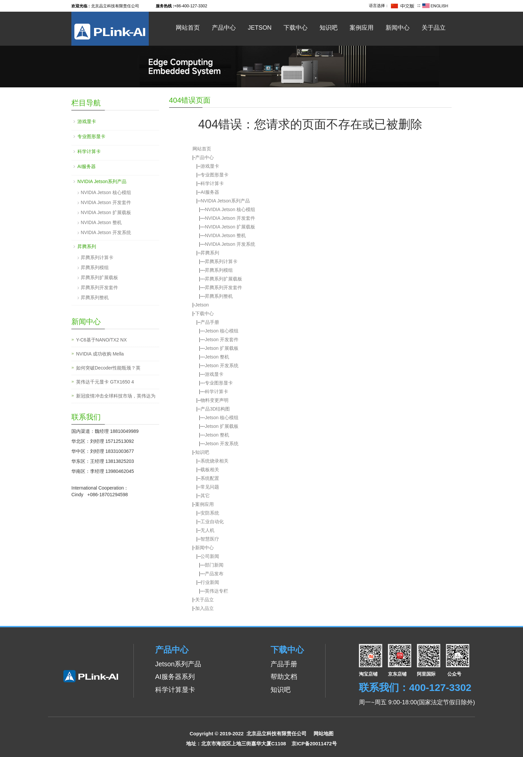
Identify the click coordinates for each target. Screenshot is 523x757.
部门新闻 (214, 565)
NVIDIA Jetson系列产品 (224, 200)
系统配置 (209, 478)
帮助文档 (284, 676)
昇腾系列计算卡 (221, 261)
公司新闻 (209, 556)
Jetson (260, 27)
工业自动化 (212, 521)
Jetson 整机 (217, 356)
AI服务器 (209, 192)
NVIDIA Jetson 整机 (225, 235)
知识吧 (329, 27)
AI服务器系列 (175, 676)
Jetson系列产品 (178, 664)
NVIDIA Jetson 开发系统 (230, 244)
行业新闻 (209, 582)
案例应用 (362, 27)
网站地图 (324, 733)
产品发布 (214, 573)
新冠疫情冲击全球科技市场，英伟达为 (115, 396)
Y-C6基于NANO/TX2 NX (101, 339)
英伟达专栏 (216, 591)
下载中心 (296, 27)
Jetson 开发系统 (221, 365)
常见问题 (209, 487)
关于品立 (434, 27)
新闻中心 (398, 27)
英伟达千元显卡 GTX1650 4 (105, 382)
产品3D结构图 (215, 409)
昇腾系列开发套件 (223, 287)
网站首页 (188, 27)
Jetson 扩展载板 (221, 348)
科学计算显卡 (175, 689)
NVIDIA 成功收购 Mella (100, 353)
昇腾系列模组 (219, 270)
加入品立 (204, 608)
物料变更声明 (214, 400)
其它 (205, 495)
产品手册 (209, 322)
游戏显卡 (209, 166)
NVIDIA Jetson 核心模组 (230, 209)
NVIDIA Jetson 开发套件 (230, 218)
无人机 (207, 530)
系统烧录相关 (214, 461)
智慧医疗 (209, 539)
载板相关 (209, 469)
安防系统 (209, 513)
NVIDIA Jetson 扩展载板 (230, 226)
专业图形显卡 (214, 174)
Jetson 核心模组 (221, 330)
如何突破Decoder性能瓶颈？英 (108, 367)
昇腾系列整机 (219, 296)
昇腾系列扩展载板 (223, 278)
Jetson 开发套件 (221, 339)
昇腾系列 (209, 252)
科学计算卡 (212, 183)
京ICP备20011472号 (314, 743)
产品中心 (224, 27)
